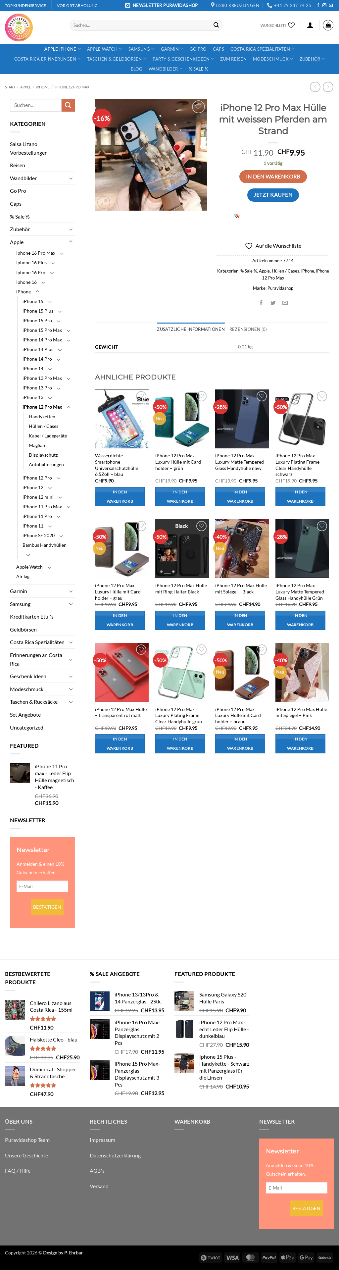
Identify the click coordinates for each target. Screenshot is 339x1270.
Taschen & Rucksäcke (34, 701)
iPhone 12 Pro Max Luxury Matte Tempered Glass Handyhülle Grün (299, 591)
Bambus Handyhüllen (45, 545)
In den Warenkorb (273, 176)
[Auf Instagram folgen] (324, 5)
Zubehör (312, 59)
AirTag (22, 576)
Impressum (102, 1140)
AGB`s (97, 1170)
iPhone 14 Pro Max (42, 339)
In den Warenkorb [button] (120, 496)
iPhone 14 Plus (38, 349)
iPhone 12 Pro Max (71, 87)
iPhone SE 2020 (39, 535)
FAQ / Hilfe (17, 1170)
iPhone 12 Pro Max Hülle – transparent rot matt (121, 712)
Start (10, 87)
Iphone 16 (26, 282)
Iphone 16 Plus (31, 262)
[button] (162, 5)
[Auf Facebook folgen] (318, 5)
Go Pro (198, 49)
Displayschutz (43, 455)
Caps (218, 49)
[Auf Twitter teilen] (273, 302)
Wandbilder (165, 69)
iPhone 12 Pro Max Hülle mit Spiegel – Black (241, 588)
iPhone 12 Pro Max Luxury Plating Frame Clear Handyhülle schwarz (297, 465)
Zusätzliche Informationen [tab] (190, 329)
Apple (25, 87)
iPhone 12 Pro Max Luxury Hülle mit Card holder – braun (238, 715)
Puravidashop (280, 288)
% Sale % (198, 69)
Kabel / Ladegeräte (48, 435)
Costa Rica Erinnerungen (47, 59)
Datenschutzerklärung (115, 1155)
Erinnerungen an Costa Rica (36, 659)
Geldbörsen (23, 629)
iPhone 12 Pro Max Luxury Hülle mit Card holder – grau (118, 591)
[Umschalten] (71, 178)
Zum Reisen (233, 59)
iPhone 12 (33, 487)
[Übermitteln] (216, 25)
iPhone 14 (33, 368)
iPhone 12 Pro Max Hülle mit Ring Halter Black (181, 588)
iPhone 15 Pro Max (42, 330)
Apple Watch (104, 49)
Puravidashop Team (27, 1140)
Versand (99, 1186)
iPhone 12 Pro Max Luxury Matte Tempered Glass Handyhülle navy (239, 462)
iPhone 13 (33, 397)
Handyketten (42, 416)
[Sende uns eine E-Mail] (331, 5)
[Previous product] (328, 87)
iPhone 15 (33, 301)
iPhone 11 (33, 526)
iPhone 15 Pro (37, 320)
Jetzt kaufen (273, 195)
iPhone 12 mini (38, 497)
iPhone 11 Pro (37, 516)
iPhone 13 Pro (37, 387)
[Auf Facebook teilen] (261, 302)
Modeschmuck (273, 59)
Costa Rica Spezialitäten (262, 49)
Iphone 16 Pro (30, 272)
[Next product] (315, 87)
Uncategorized (26, 727)
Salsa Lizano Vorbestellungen (29, 148)
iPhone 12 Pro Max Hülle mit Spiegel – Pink (301, 712)
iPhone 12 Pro (37, 478)
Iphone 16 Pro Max (35, 253)
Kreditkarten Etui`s (32, 616)
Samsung (141, 49)
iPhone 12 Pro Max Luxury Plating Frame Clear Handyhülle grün (178, 715)
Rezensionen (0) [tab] (248, 329)
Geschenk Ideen (28, 676)
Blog (136, 69)
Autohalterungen (46, 464)
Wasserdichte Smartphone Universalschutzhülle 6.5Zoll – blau (116, 465)
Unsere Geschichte (26, 1155)
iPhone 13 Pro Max (42, 378)
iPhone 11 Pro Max (42, 506)
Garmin (172, 49)
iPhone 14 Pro (37, 359)
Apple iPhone (62, 49)
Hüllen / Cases (43, 426)
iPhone (42, 87)
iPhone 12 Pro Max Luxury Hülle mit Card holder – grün (178, 462)
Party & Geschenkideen (183, 59)
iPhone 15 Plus (38, 311)
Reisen (17, 165)
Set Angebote (25, 714)
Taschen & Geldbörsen (117, 59)
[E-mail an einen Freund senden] (285, 302)
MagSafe (37, 445)
